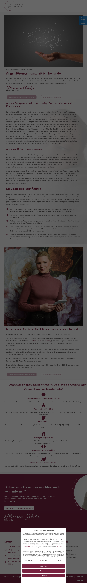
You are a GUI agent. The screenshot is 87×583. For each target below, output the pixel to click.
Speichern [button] (43, 571)
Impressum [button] (52, 580)
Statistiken (43, 560)
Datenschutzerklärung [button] (44, 580)
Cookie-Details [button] (36, 580)
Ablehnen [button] (44, 575)
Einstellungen (59, 546)
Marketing (57, 560)
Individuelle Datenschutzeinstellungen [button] (43, 579)
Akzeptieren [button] (43, 566)
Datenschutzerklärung (29, 546)
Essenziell (28, 560)
